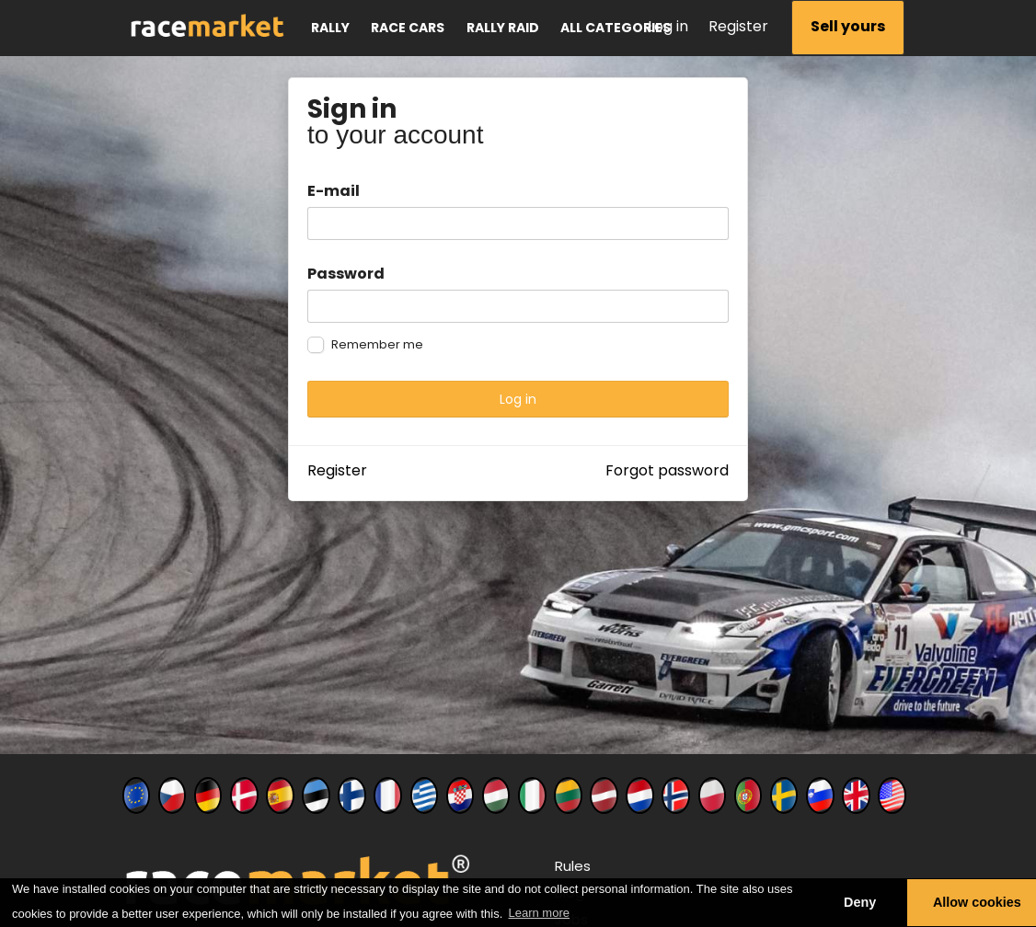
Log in (668, 26)
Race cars (407, 27)
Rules (573, 866)
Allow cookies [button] (977, 902)
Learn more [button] (539, 913)
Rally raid (502, 27)
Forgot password (667, 470)
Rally (330, 27)
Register (738, 26)
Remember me (377, 345)
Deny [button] (860, 902)
